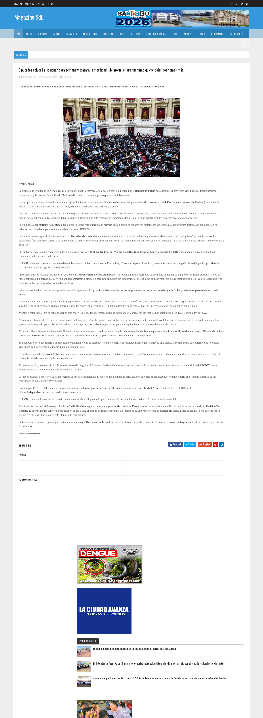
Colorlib (32, 713)
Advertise (18, 3)
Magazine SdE (28, 18)
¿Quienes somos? (156, 34)
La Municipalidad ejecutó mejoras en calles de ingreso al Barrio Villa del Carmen (226, 175)
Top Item (50, 3)
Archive (42, 34)
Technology (90, 34)
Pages (56, 34)
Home (29, 34)
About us (40, 3)
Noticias (135, 34)
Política (67, 83)
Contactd (71, 34)
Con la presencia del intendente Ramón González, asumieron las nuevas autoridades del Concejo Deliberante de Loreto (214, 688)
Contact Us (29, 3)
